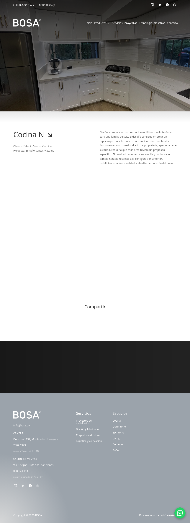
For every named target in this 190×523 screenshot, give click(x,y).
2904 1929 (19, 445)
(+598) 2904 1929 (23, 5)
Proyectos (131, 23)
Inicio (89, 23)
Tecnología (145, 23)
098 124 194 (20, 471)
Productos (100, 23)
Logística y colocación (89, 441)
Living (116, 438)
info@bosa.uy (46, 5)
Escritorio (118, 432)
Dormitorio (119, 426)
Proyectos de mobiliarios (84, 422)
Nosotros (159, 23)
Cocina (117, 420)
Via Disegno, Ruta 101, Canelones (33, 465)
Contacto (172, 23)
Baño (116, 450)
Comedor (118, 444)
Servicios (117, 23)
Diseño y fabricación (88, 429)
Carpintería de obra (88, 435)
